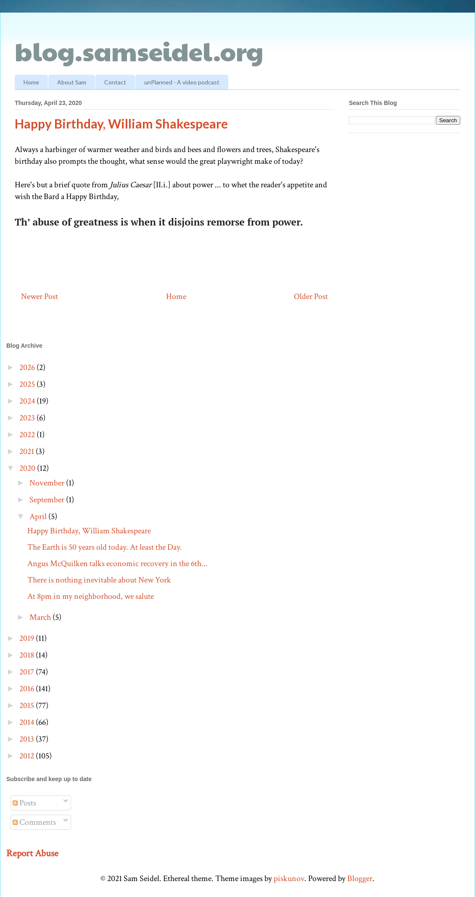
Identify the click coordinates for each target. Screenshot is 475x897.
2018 (27, 655)
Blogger (359, 878)
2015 (27, 705)
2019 (27, 638)
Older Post (311, 296)
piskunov (289, 878)
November (47, 482)
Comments (34, 822)
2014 (27, 722)
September (47, 499)
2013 (27, 739)
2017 (27, 671)
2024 (28, 401)
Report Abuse (32, 853)
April (38, 516)
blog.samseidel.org (139, 50)
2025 (28, 384)
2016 (27, 688)
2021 (27, 451)
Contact (115, 82)
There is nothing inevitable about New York (99, 579)
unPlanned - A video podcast (181, 82)
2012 (27, 755)
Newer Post (39, 296)
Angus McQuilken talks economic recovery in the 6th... (117, 563)
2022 (28, 434)
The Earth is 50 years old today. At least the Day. (104, 547)
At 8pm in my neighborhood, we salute (90, 596)
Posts (24, 802)
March (41, 617)
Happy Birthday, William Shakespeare (89, 530)
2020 (28, 468)
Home (31, 82)
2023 (28, 417)
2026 (28, 367)
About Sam (71, 82)
